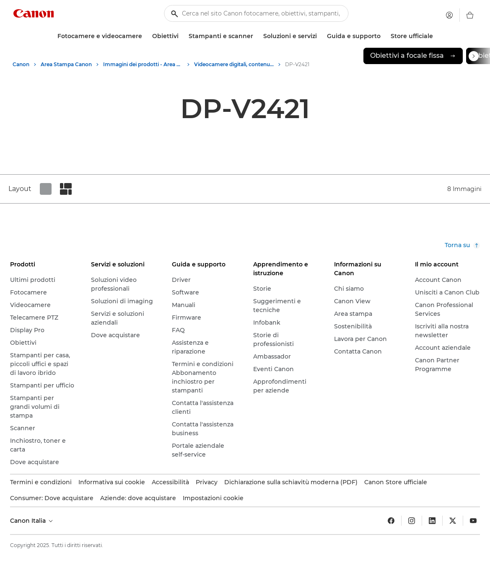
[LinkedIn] (432, 520)
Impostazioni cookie (213, 498)
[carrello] (470, 15)
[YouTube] (473, 520)
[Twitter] (452, 520)
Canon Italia (32, 520)
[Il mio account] (449, 15)
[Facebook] (391, 520)
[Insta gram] (411, 520)
